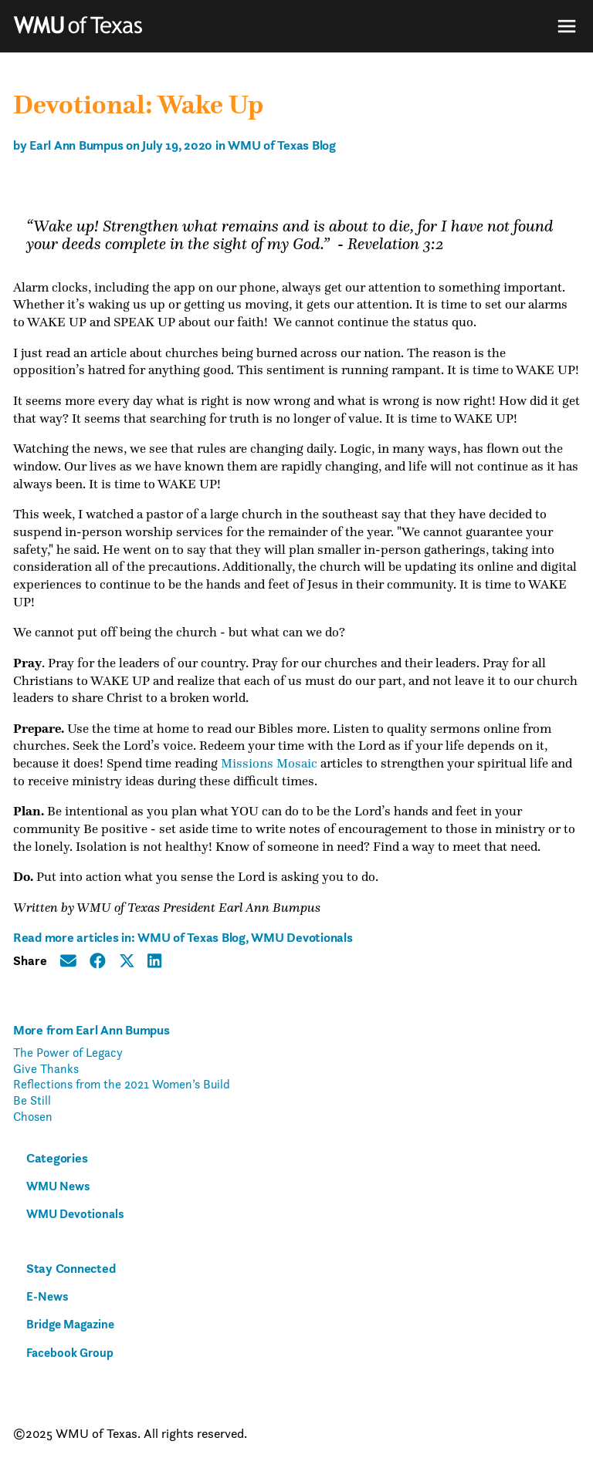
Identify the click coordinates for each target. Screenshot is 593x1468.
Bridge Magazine (70, 1324)
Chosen (33, 1116)
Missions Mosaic (269, 763)
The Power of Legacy (68, 1052)
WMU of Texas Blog (282, 145)
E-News (47, 1296)
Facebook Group (70, 1353)
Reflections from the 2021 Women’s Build (121, 1084)
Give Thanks (46, 1068)
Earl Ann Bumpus (76, 145)
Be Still (32, 1100)
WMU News (58, 1186)
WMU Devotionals (301, 937)
